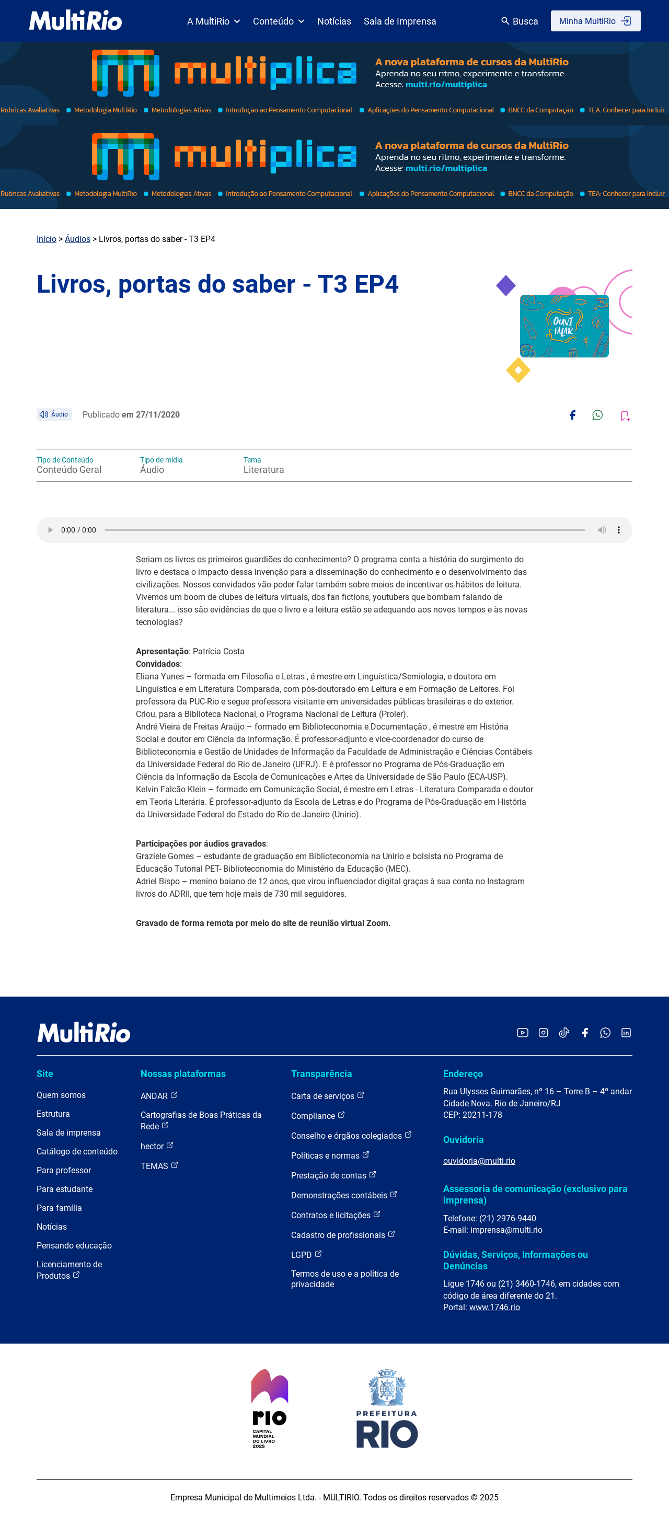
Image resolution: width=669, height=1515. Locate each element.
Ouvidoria (463, 1139)
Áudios (77, 239)
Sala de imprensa (69, 1133)
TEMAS (160, 1165)
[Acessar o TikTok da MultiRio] (564, 1033)
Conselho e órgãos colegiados (351, 1135)
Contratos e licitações (336, 1214)
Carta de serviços (328, 1095)
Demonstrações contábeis (344, 1194)
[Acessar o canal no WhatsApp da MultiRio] (605, 1033)
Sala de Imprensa (400, 21)
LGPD (306, 1254)
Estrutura (53, 1114)
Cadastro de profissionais (343, 1234)
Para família (59, 1208)
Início (46, 239)
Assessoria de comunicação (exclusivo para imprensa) (535, 1194)
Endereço (463, 1073)
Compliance (318, 1115)
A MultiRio (213, 21)
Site (45, 1073)
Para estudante (65, 1189)
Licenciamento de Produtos (69, 1270)
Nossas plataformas (183, 1073)
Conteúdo (279, 21)
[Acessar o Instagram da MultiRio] (543, 1033)
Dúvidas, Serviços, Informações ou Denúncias (515, 1260)
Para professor (64, 1170)
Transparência (321, 1073)
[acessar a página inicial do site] (75, 20)
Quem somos (61, 1095)
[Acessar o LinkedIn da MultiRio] (626, 1033)
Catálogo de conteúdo (77, 1152)
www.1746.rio (494, 1307)
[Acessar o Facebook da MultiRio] (585, 1033)
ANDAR (159, 1095)
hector (157, 1145)
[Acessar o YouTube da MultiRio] (522, 1033)
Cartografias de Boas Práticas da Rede (201, 1120)
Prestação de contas (334, 1175)
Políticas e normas (330, 1155)
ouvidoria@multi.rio (479, 1161)
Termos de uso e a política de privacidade (345, 1279)
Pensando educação (74, 1246)
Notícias (334, 21)
